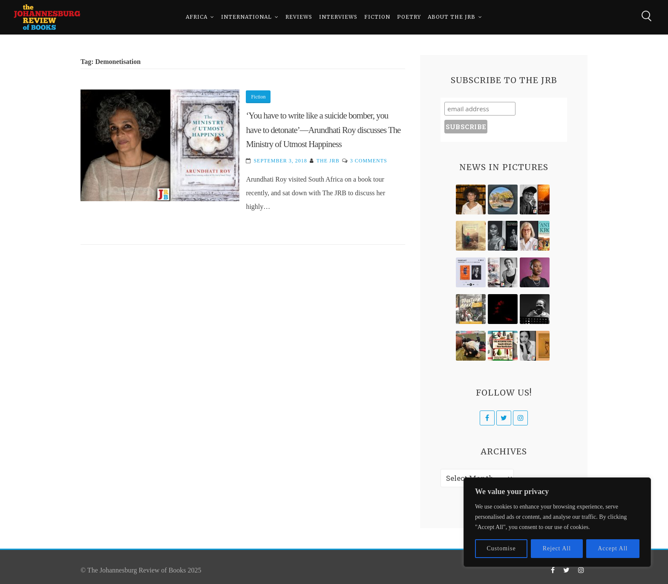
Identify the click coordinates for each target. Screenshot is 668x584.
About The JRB (451, 17)
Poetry (409, 17)
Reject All (557, 548)
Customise (501, 548)
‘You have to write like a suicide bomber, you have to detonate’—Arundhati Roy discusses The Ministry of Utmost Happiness (323, 129)
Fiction (377, 17)
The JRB (328, 161)
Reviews (298, 17)
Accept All (613, 548)
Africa (196, 17)
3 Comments (368, 161)
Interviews (338, 17)
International (246, 17)
